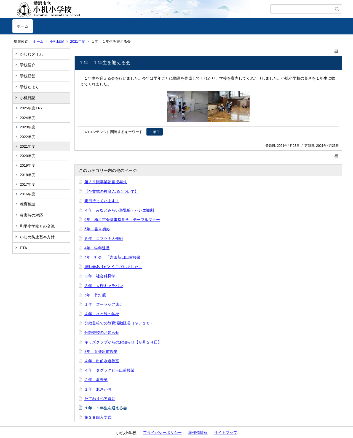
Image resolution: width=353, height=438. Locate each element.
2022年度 (27, 137)
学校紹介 (27, 65)
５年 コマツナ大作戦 (103, 238)
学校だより (29, 87)
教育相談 (27, 204)
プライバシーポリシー (162, 432)
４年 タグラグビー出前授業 (109, 370)
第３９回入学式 (97, 417)
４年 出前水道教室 (101, 361)
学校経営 (27, 76)
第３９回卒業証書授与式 (105, 182)
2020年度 (27, 156)
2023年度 (27, 127)
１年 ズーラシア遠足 (103, 304)
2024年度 (27, 118)
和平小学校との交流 (37, 226)
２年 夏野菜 (96, 379)
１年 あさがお (97, 389)
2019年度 (27, 165)
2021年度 (77, 41)
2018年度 (27, 175)
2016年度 (27, 194)
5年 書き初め (97, 229)
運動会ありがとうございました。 (113, 266)
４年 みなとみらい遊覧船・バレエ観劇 (119, 210)
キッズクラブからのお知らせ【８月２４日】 (123, 342)
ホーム (22, 26)
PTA (23, 248)
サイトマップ (225, 432)
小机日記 (57, 41)
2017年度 (27, 184)
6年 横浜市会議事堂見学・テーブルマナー (122, 219)
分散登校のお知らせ (101, 332)
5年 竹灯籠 (95, 295)
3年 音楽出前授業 (100, 351)
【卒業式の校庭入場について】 (111, 191)
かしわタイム (31, 54)
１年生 (154, 132)
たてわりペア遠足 (99, 398)
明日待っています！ (101, 201)
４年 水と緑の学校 (101, 314)
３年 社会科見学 (99, 276)
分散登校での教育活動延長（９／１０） (119, 323)
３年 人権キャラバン (103, 285)
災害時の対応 (31, 215)
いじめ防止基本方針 (37, 237)
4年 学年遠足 (97, 248)
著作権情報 (198, 432)
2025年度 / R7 (31, 108)
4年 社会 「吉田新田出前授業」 (114, 257)
